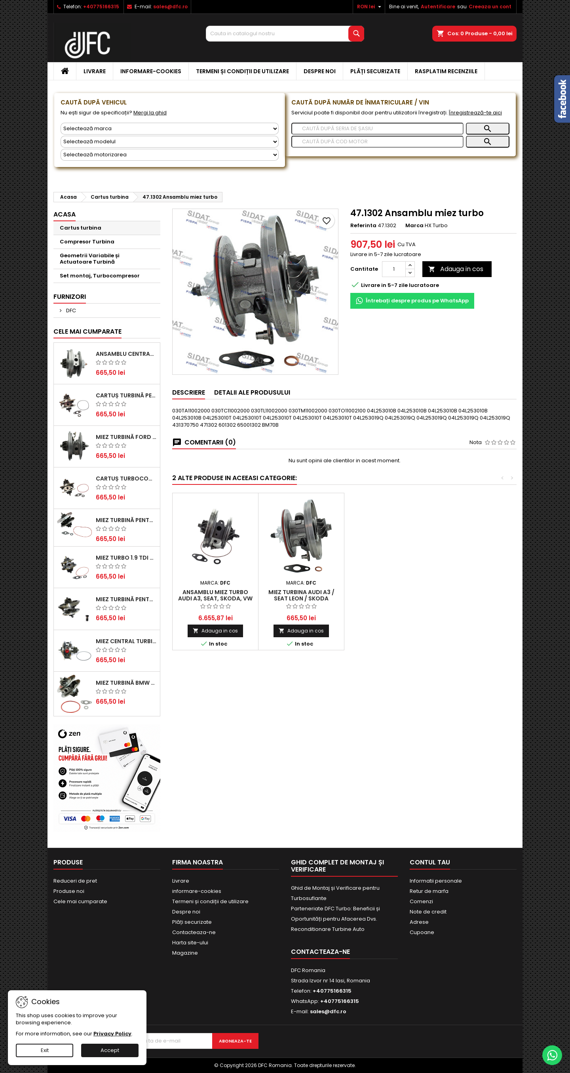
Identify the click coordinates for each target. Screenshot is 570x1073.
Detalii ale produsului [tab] (252, 392)
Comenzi (421, 901)
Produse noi (68, 891)
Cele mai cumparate (87, 331)
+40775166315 (101, 6)
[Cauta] (285, 34)
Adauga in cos (455, 268)
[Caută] (377, 129)
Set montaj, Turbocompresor (100, 275)
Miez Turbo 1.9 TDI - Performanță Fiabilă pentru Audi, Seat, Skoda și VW (126, 558)
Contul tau (430, 862)
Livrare (95, 71)
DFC (70, 310)
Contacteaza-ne (194, 932)
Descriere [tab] (188, 392)
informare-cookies (150, 71)
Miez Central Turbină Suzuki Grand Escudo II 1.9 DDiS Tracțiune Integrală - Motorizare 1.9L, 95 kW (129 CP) (126, 641)
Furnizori (69, 296)
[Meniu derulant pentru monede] (370, 6)
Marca (414, 225)
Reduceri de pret (75, 881)
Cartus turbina (80, 228)
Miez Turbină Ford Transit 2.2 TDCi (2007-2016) (126, 437)
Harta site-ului (190, 942)
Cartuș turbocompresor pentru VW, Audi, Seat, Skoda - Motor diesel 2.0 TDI (126, 478)
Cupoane (422, 932)
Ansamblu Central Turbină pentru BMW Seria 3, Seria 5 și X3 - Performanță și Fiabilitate (126, 354)
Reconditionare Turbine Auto (328, 929)
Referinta (363, 225)
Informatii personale (436, 881)
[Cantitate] (394, 269)
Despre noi (320, 71)
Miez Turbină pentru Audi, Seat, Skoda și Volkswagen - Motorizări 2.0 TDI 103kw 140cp (126, 599)
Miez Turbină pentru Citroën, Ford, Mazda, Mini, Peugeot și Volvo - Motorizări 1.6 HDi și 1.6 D (126, 520)
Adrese (419, 922)
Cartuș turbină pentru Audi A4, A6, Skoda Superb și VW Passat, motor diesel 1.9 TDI (126, 395)
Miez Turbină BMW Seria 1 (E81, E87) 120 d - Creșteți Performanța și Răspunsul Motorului (126, 683)
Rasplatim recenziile (446, 71)
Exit (45, 1050)
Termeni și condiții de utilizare (242, 71)
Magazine (185, 953)
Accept (110, 1050)
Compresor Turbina (87, 241)
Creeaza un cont (490, 6)
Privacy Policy (112, 1033)
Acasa (64, 214)
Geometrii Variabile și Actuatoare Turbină (90, 259)
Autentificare (438, 6)
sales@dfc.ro (170, 6)
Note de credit (428, 911)
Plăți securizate (375, 71)
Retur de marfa (429, 891)
